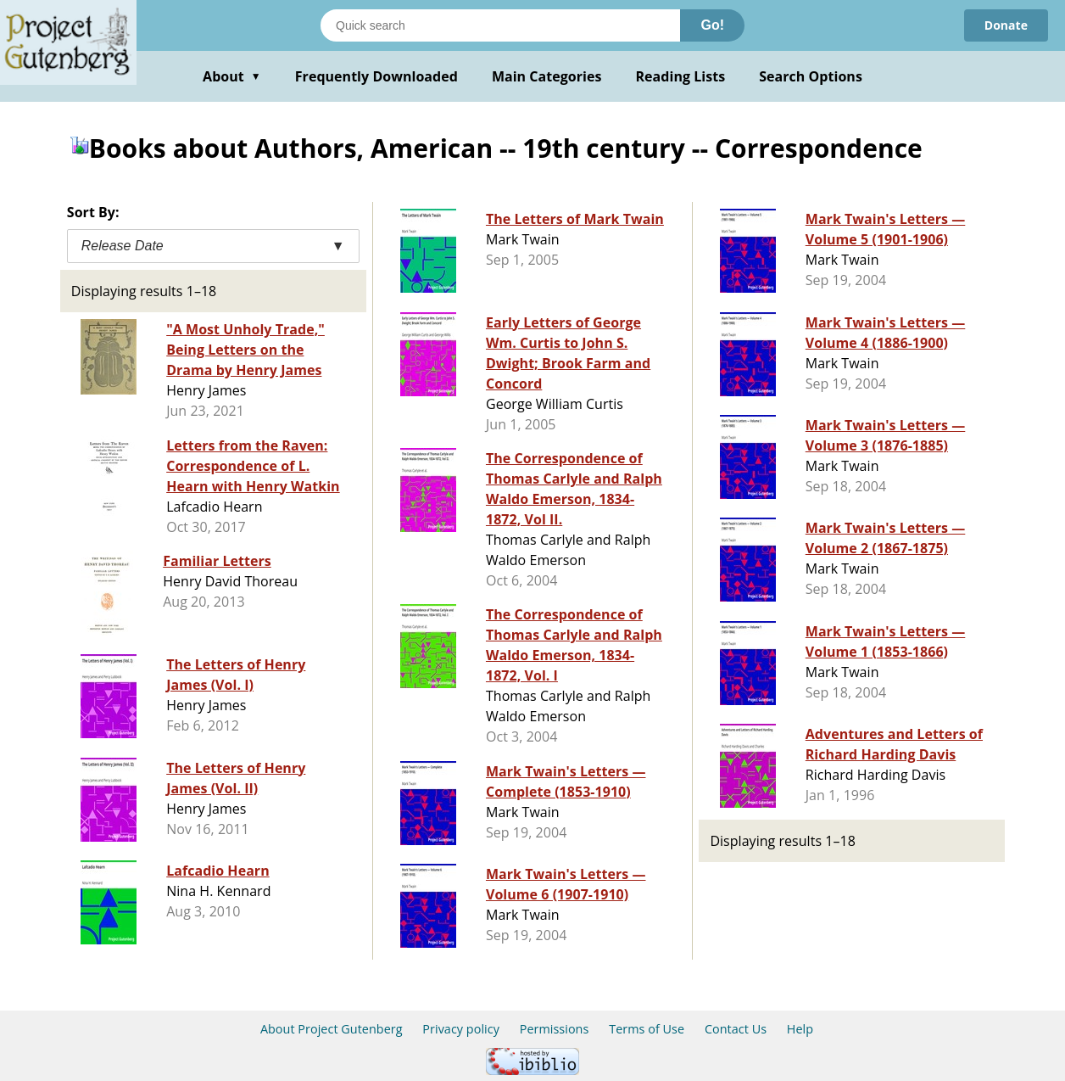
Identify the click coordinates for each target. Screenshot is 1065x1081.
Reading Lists (681, 76)
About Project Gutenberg (331, 1029)
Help (800, 1029)
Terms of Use (646, 1029)
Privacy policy (460, 1029)
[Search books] (500, 25)
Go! (712, 25)
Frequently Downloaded (376, 76)
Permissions (554, 1029)
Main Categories (547, 76)
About (232, 76)
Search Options (810, 76)
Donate (1006, 25)
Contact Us (736, 1029)
